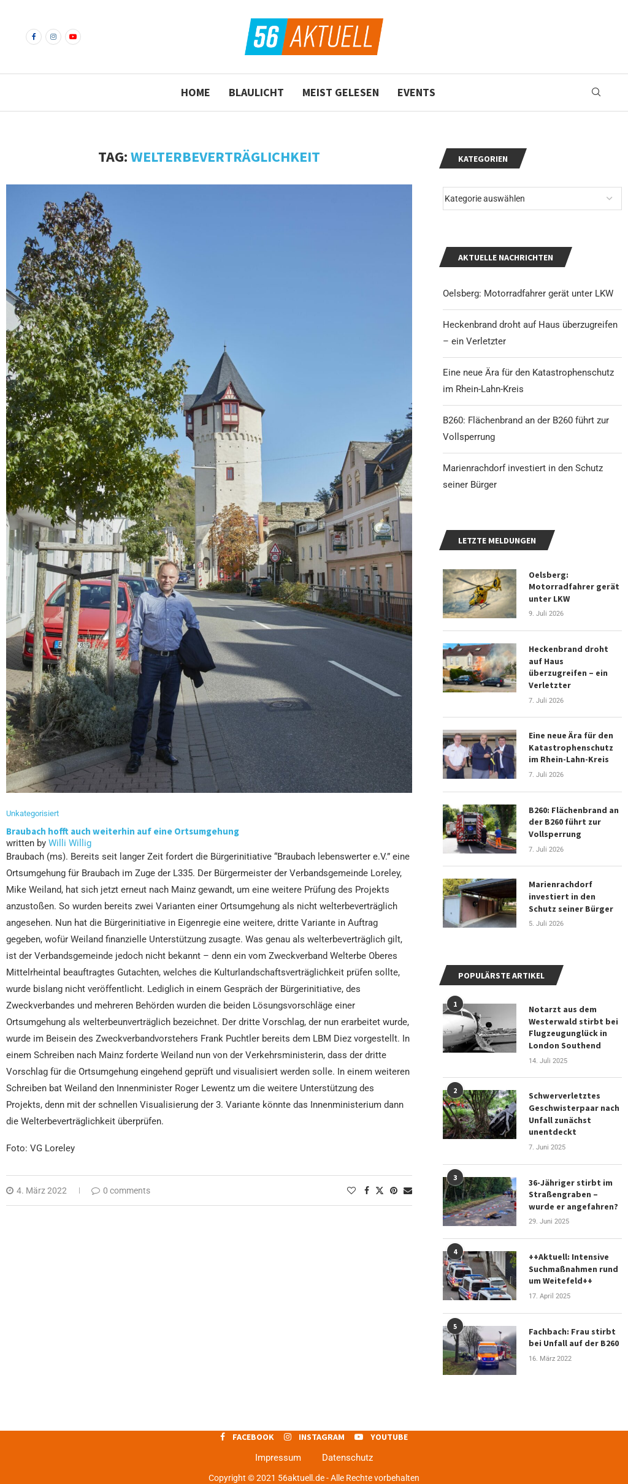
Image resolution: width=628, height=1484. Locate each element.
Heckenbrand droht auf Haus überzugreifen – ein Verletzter (568, 667)
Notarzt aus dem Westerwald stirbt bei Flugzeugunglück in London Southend (573, 1027)
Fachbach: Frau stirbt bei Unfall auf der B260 (574, 1337)
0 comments (120, 1190)
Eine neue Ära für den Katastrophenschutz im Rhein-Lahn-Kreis (571, 747)
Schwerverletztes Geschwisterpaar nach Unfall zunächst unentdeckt (574, 1113)
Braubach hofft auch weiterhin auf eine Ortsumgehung (122, 831)
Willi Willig (69, 843)
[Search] (596, 92)
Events (416, 92)
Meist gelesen (340, 92)
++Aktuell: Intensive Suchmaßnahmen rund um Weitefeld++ (573, 1268)
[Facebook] (34, 37)
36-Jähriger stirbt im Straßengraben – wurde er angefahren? (573, 1194)
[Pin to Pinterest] (393, 1190)
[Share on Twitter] (379, 1190)
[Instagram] (53, 37)
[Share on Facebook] (366, 1190)
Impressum (278, 1457)
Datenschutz (347, 1457)
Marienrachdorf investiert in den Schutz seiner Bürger (571, 896)
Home (195, 92)
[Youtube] (73, 37)
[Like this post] (351, 1190)
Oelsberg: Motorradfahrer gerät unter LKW (528, 293)
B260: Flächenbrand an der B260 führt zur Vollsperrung (574, 821)
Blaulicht (256, 92)
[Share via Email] (408, 1190)
